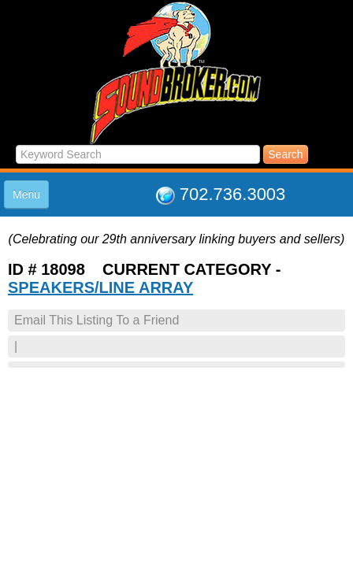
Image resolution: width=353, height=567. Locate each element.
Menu (26, 194)
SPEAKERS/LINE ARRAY (100, 287)
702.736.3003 (233, 194)
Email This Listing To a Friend (96, 320)
